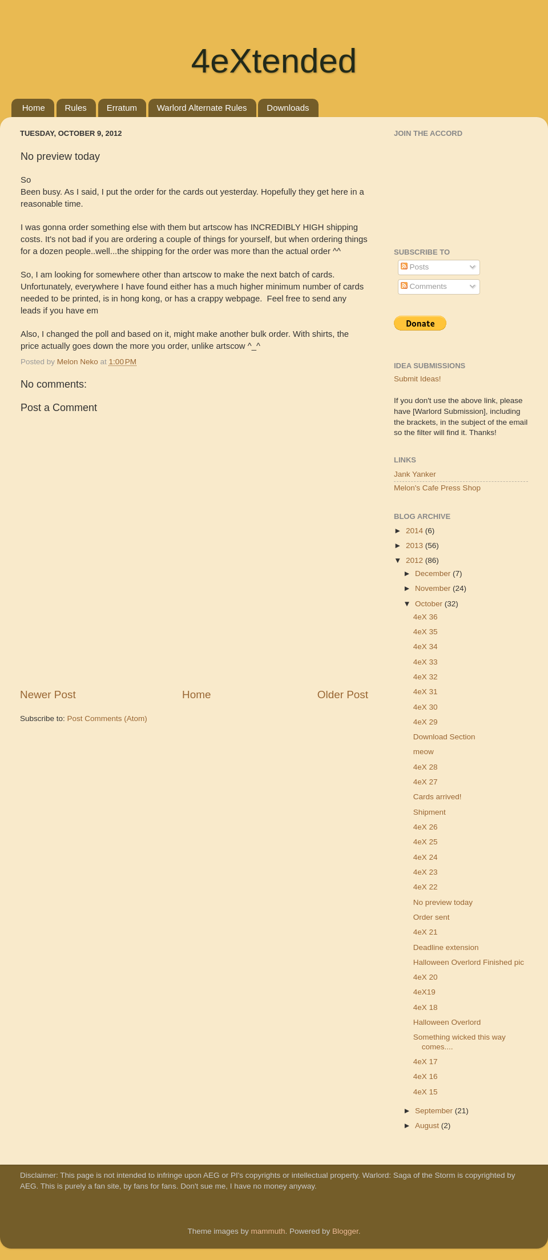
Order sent (431, 917)
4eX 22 (425, 887)
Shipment (429, 812)
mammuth (268, 1231)
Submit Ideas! (417, 379)
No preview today (443, 902)
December (434, 573)
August (428, 1125)
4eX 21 (425, 932)
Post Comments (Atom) (107, 718)
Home (33, 107)
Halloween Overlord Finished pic (468, 962)
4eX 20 (425, 977)
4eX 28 (425, 767)
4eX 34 (425, 646)
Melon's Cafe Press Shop (437, 488)
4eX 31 (425, 691)
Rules (76, 107)
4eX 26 (425, 827)
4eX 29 (425, 722)
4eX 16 (425, 1076)
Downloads (288, 107)
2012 (415, 560)
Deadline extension (446, 947)
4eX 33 (425, 662)
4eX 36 (425, 617)
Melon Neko (78, 361)
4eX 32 (425, 677)
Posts (415, 267)
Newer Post (48, 695)
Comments (424, 286)
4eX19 (424, 992)
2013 (415, 545)
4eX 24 (425, 857)
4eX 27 (425, 782)
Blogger (345, 1231)
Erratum (122, 107)
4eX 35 (425, 631)
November (434, 588)
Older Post (342, 695)
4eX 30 (425, 707)
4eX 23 (425, 872)
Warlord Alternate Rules (202, 107)
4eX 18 (425, 1007)
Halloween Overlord (447, 1022)
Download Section (444, 736)
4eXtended (274, 61)
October (430, 603)
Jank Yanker (415, 474)
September (435, 1110)
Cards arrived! (437, 796)
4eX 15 (425, 1092)
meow (423, 751)
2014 (415, 530)
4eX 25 (425, 842)
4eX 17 (425, 1061)
